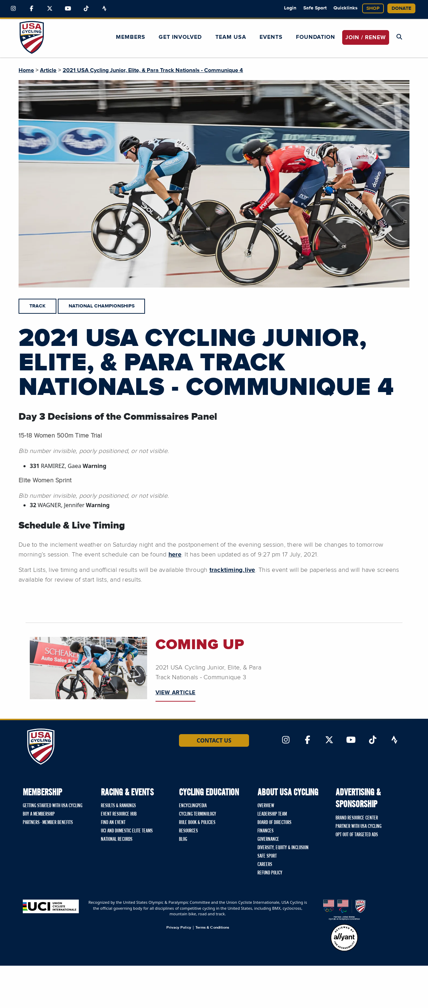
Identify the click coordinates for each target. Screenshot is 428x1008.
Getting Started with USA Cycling (52, 805)
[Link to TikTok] (86, 9)
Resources (188, 831)
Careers (264, 864)
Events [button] (271, 37)
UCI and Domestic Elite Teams (127, 831)
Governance (268, 839)
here (174, 555)
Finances (265, 831)
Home (26, 70)
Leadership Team (272, 814)
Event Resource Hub (119, 814)
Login (290, 8)
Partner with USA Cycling (358, 826)
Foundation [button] (315, 37)
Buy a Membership (39, 814)
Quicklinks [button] (345, 8)
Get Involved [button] (180, 37)
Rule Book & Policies (197, 822)
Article (48, 70)
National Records (116, 839)
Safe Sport (315, 8)
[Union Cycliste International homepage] (51, 906)
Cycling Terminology (197, 814)
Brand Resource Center (357, 818)
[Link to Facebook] (31, 9)
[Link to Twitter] (49, 9)
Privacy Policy (178, 927)
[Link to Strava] (104, 9)
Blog (183, 839)
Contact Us (213, 740)
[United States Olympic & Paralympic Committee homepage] (344, 910)
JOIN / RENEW (365, 37)
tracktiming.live (232, 570)
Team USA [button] (230, 37)
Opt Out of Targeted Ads (357, 834)
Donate (401, 8)
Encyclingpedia (193, 805)
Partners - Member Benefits (48, 822)
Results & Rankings (118, 805)
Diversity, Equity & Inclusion (283, 847)
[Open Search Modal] (399, 37)
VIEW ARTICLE (176, 692)
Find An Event (113, 822)
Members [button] (130, 37)
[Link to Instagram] (13, 9)
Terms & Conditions (212, 927)
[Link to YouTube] (67, 9)
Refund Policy (269, 873)
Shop (373, 8)
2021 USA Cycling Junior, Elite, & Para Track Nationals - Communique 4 (153, 70)
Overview (265, 805)
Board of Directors (274, 822)
